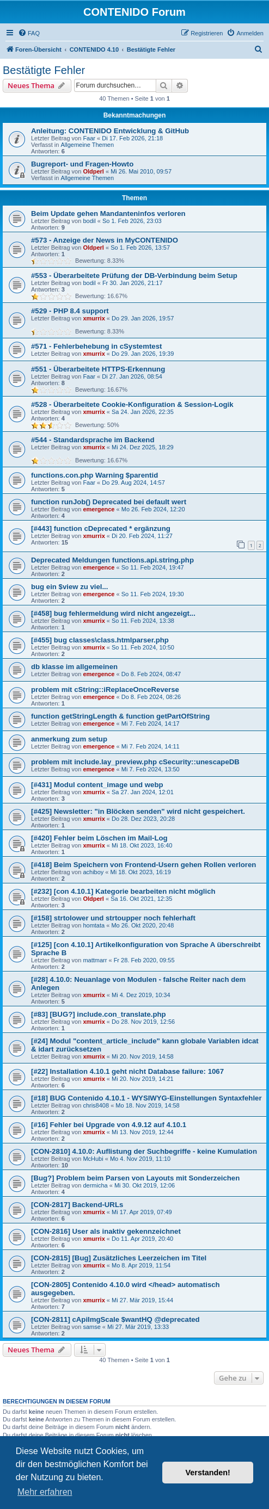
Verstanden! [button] (208, 1472)
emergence (98, 509)
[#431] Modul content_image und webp (97, 785)
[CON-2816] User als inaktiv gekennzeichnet (106, 1231)
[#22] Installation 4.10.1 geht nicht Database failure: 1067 (127, 1071)
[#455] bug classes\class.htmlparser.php (100, 640)
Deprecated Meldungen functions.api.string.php (112, 560)
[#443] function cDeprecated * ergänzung (100, 528)
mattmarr (95, 960)
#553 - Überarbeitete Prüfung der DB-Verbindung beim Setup (134, 275)
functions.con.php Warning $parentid (94, 475)
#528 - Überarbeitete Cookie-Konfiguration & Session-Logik (132, 404)
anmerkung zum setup (69, 739)
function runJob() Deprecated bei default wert (108, 502)
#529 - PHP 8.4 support (70, 311)
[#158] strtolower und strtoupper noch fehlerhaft (113, 918)
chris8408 (96, 1105)
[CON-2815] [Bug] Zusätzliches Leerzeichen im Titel (118, 1258)
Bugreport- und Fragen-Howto (82, 164)
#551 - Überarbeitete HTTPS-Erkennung (98, 369)
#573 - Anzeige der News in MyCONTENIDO (104, 240)
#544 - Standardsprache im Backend (92, 440)
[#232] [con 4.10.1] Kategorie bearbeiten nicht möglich (123, 891)
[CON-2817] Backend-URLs (77, 1205)
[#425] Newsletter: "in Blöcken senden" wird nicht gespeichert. (138, 811)
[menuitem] (29, 33)
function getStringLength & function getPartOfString (120, 716)
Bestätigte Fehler (44, 70)
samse (91, 1327)
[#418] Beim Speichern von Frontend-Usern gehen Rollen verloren (143, 865)
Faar (89, 138)
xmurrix (94, 318)
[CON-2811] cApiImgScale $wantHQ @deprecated (115, 1319)
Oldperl (93, 171)
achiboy (93, 872)
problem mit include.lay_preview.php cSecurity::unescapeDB (135, 762)
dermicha (95, 1185)
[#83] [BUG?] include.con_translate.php (98, 1014)
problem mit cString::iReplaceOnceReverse (105, 689)
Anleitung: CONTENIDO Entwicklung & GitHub (110, 131)
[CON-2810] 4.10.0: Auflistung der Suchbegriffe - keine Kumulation (144, 1151)
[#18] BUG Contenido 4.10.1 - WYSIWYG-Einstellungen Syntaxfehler (146, 1098)
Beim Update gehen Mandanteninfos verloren (108, 213)
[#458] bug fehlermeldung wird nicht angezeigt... (113, 613)
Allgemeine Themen (87, 144)
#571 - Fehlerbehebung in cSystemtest (96, 346)
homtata (94, 925)
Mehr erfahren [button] (44, 1491)
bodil (89, 221)
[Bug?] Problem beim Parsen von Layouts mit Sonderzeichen (135, 1178)
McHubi (93, 1158)
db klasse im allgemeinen (74, 667)
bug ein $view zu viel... (69, 587)
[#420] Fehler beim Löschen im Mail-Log (99, 838)
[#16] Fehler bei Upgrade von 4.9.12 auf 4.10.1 (108, 1125)
